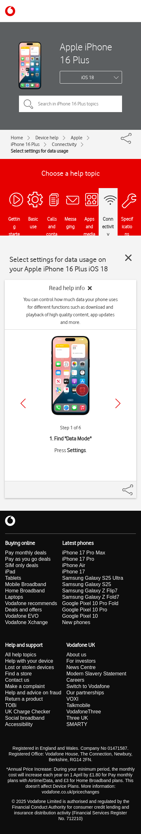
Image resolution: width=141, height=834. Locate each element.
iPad (10, 571)
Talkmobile (78, 705)
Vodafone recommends (31, 603)
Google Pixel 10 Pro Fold (90, 603)
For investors (80, 661)
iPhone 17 (73, 571)
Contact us (17, 680)
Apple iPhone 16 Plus (86, 53)
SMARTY (76, 724)
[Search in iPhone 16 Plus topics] (70, 104)
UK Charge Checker (27, 711)
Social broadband (25, 718)
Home (17, 138)
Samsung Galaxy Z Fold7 (91, 597)
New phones (76, 622)
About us (76, 654)
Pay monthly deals (25, 552)
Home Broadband (25, 590)
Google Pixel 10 (80, 616)
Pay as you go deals (28, 559)
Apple (77, 138)
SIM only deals (21, 565)
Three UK (77, 718)
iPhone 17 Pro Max (83, 552)
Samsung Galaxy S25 (86, 584)
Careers (75, 680)
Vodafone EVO (22, 616)
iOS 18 (87, 77)
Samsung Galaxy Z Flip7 (90, 590)
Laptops (14, 597)
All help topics (20, 654)
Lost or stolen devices (29, 667)
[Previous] (23, 403)
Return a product (24, 699)
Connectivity (64, 144)
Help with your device (29, 661)
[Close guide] (128, 258)
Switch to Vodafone (88, 686)
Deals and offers (23, 609)
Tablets (13, 578)
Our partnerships (85, 692)
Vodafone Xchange (26, 622)
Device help (46, 138)
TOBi (10, 705)
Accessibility (19, 724)
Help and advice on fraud (33, 692)
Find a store (18, 673)
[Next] (117, 403)
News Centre (80, 667)
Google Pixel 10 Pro (84, 609)
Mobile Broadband (25, 584)
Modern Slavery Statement (96, 673)
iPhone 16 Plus (25, 144)
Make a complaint (25, 686)
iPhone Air (73, 565)
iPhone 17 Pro (78, 559)
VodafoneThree (83, 711)
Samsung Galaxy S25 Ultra (92, 578)
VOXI (72, 699)
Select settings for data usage (39, 151)
